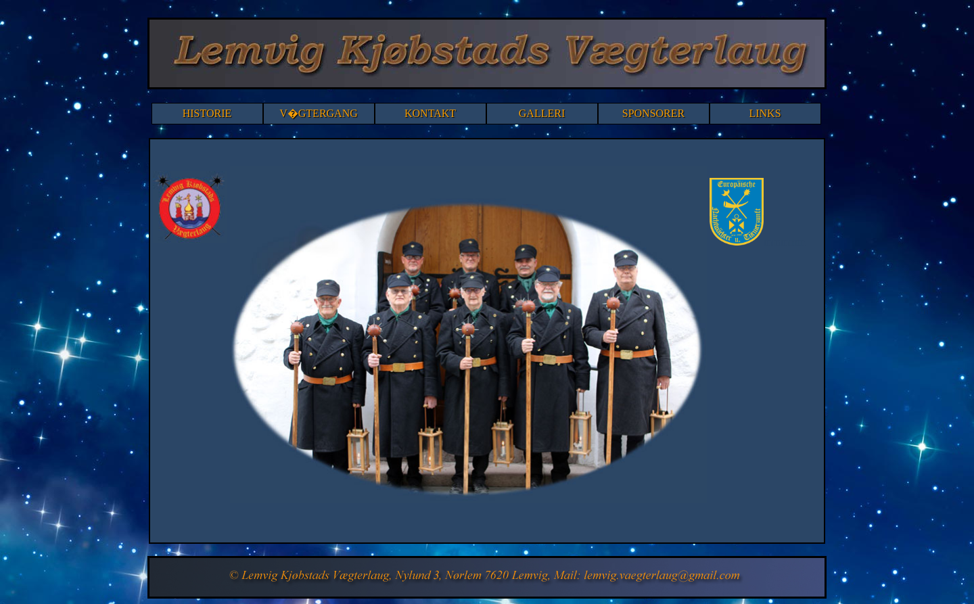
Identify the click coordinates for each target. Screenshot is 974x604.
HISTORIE (207, 113)
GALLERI (542, 113)
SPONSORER (653, 113)
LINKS (765, 113)
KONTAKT (430, 113)
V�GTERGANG (318, 113)
